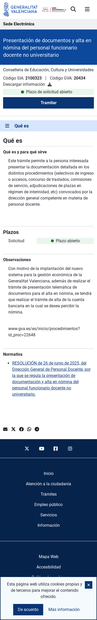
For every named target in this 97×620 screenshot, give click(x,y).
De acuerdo (28, 609)
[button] (88, 585)
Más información (64, 609)
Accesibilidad (48, 567)
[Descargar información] (50, 84)
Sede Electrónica (18, 24)
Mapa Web (48, 556)
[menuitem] (49, 473)
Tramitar (49, 102)
